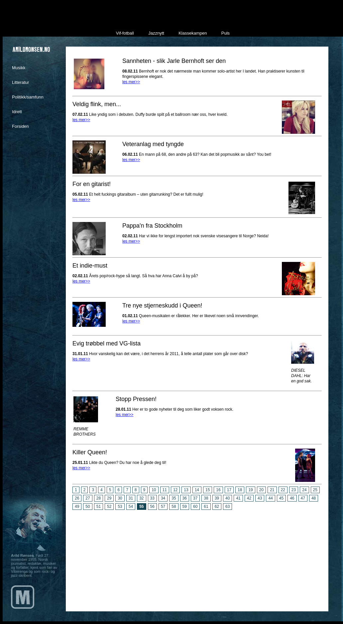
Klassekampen (192, 33)
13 (186, 490)
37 (195, 498)
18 (240, 490)
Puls (225, 33)
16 (218, 490)
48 (313, 498)
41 (238, 498)
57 (163, 506)
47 (303, 498)
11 (165, 490)
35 (174, 498)
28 (98, 498)
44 (270, 498)
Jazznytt (156, 33)
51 (98, 506)
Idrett (17, 111)
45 (281, 498)
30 (120, 498)
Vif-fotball (125, 33)
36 (184, 498)
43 (260, 498)
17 (229, 490)
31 (131, 498)
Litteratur (20, 82)
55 (141, 506)
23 (293, 490)
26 (77, 498)
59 (184, 506)
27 (87, 498)
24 (304, 490)
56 (152, 506)
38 (206, 498)
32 (141, 498)
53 (120, 506)
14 (197, 490)
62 (217, 506)
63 (227, 506)
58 (174, 506)
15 (207, 490)
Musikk (18, 67)
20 (261, 490)
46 (292, 498)
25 (315, 490)
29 (109, 498)
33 (152, 498)
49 (77, 506)
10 (154, 490)
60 (195, 506)
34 (163, 498)
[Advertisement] (197, 558)
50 (87, 506)
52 (109, 506)
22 (283, 490)
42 (249, 498)
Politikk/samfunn (28, 97)
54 (131, 506)
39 (217, 498)
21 (272, 490)
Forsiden (20, 126)
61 (206, 506)
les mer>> (131, 82)
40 (227, 498)
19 (250, 490)
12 (175, 490)
